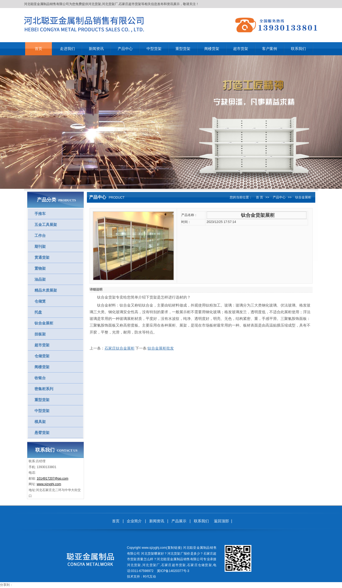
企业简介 (134, 521)
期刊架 (40, 246)
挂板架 (40, 334)
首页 (116, 521)
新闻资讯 (156, 521)
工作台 (40, 235)
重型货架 (41, 400)
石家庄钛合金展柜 (120, 348)
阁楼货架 (41, 367)
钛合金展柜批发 (161, 348)
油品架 (40, 279)
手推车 (40, 213)
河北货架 (94, 4)
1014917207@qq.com (52, 478)
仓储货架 (41, 356)
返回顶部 (221, 521)
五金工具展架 (45, 224)
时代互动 (149, 576)
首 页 (259, 197)
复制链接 (174, 548)
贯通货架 (41, 257)
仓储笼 (40, 301)
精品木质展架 (45, 290)
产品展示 (178, 521)
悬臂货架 (41, 432)
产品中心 (279, 197)
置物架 (40, 268)
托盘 (38, 312)
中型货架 (41, 411)
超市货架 (41, 345)
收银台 (40, 378)
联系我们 (201, 521)
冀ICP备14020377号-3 (173, 571)
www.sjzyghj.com (49, 484)
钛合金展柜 (43, 323)
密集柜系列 (43, 389)
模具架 (40, 422)
